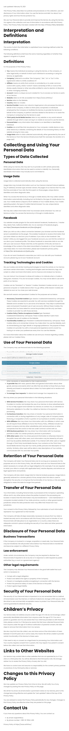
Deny (34, 368)
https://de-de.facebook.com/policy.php (19, 251)
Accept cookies (34, 363)
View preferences (34, 373)
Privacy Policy (38, 377)
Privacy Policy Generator (55, 25)
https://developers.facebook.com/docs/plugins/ (23, 227)
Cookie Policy (30, 377)
